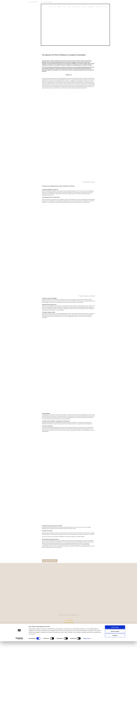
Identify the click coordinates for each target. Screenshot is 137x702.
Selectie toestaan (115, 367)
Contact (105, 7)
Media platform (90, 7)
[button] (50, 560)
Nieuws (84, 7)
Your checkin (99, 7)
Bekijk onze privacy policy (68, 632)
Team (69, 7)
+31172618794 (33, 2)
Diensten (59, 7)
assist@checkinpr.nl (46, 2)
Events (64, 7)
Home (50, 7)
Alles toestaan (115, 363)
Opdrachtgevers (76, 7)
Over (54, 7)
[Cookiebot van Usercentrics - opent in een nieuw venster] (19, 374)
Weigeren (115, 371)
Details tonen (86, 374)
